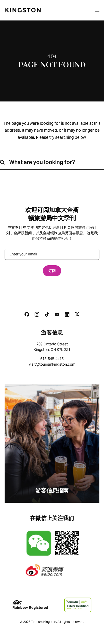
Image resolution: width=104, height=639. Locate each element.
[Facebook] (27, 314)
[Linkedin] (67, 314)
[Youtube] (57, 314)
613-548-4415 (52, 358)
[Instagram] (37, 314)
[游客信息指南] (52, 443)
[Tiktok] (47, 314)
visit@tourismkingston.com (52, 364)
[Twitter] (77, 314)
